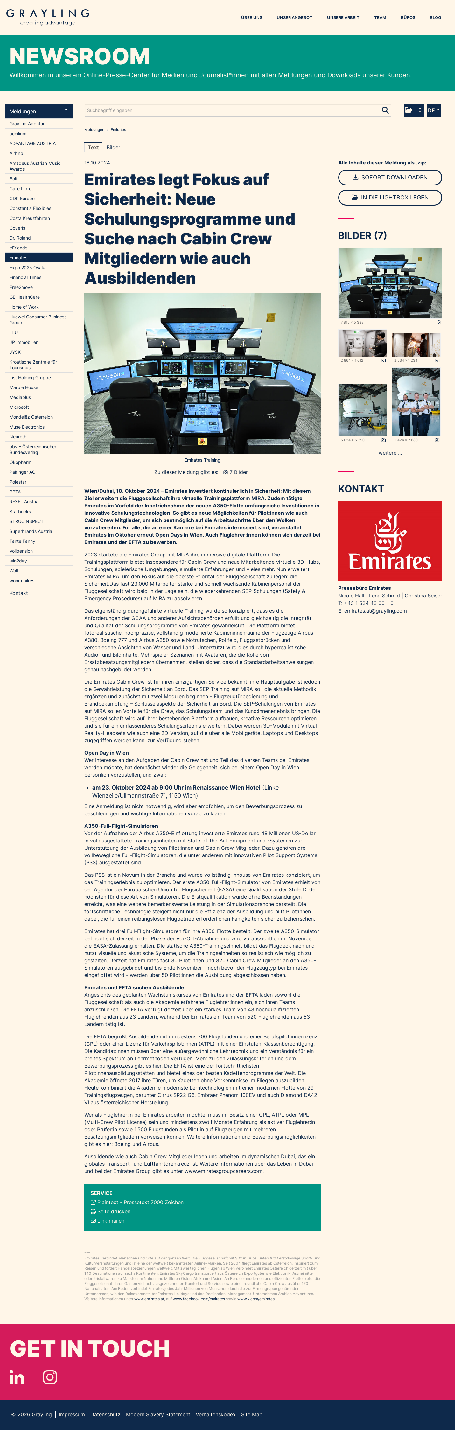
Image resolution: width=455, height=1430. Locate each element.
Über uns (251, 17)
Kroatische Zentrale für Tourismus (33, 364)
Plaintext (107, 1202)
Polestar (18, 482)
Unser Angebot (294, 17)
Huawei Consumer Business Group (38, 319)
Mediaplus (20, 397)
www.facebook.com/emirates (199, 1298)
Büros (408, 17)
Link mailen (110, 1220)
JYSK (15, 352)
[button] (414, 110)
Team (380, 17)
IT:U (14, 332)
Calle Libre (21, 188)
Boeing (122, 1144)
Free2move (21, 287)
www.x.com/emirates (256, 1298)
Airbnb (16, 153)
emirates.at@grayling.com (375, 611)
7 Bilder (239, 472)
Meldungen (38, 111)
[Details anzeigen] (439, 322)
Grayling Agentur (27, 123)
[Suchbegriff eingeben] (238, 110)
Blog (435, 17)
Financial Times (25, 277)
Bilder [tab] (113, 147)
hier (157, 1066)
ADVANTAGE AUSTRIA (33, 143)
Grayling (47, 17)
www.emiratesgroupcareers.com (223, 1171)
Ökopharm (21, 462)
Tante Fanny (22, 541)
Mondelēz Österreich (31, 417)
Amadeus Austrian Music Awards (35, 165)
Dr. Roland (20, 238)
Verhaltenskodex (216, 1414)
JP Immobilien (24, 342)
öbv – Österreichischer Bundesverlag (33, 449)
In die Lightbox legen (390, 197)
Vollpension (21, 551)
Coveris (17, 228)
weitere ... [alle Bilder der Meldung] (390, 453)
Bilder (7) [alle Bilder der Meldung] (362, 235)
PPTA (15, 491)
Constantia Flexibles (30, 208)
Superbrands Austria (31, 531)
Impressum (72, 1414)
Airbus (150, 1144)
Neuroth (18, 436)
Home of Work (24, 307)
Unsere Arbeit (343, 17)
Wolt (14, 570)
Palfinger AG (22, 472)
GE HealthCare (25, 297)
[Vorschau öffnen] (202, 373)
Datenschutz (105, 1414)
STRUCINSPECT (27, 521)
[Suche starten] (385, 109)
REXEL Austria (24, 501)
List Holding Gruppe (30, 377)
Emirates (18, 257)
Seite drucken (113, 1211)
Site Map (251, 1414)
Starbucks (20, 511)
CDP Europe (22, 198)
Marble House (24, 387)
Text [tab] (93, 147)
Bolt (14, 178)
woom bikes (22, 580)
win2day (18, 560)
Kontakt (19, 593)
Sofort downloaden (390, 177)
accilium (18, 133)
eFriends (18, 247)
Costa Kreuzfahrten (30, 218)
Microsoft (19, 407)
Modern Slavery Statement (158, 1414)
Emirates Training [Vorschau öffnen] (202, 460)
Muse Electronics (27, 426)
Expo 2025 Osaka (28, 267)
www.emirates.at (149, 1298)
